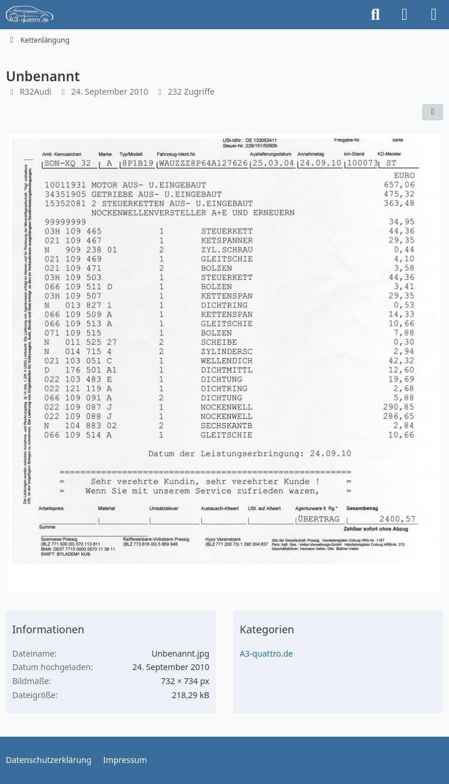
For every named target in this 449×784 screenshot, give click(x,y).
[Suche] (375, 14)
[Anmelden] (404, 14)
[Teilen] (432, 112)
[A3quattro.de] (30, 14)
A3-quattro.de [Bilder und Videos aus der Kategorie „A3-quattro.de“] (266, 653)
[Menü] (433, 14)
